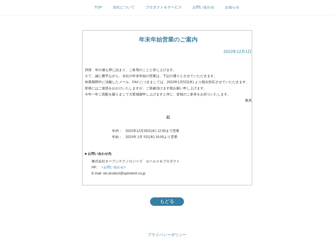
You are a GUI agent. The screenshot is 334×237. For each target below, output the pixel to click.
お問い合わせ (203, 7)
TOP (98, 7)
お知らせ (232, 7)
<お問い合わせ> (112, 167)
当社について (124, 7)
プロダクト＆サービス (163, 7)
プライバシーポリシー (167, 235)
